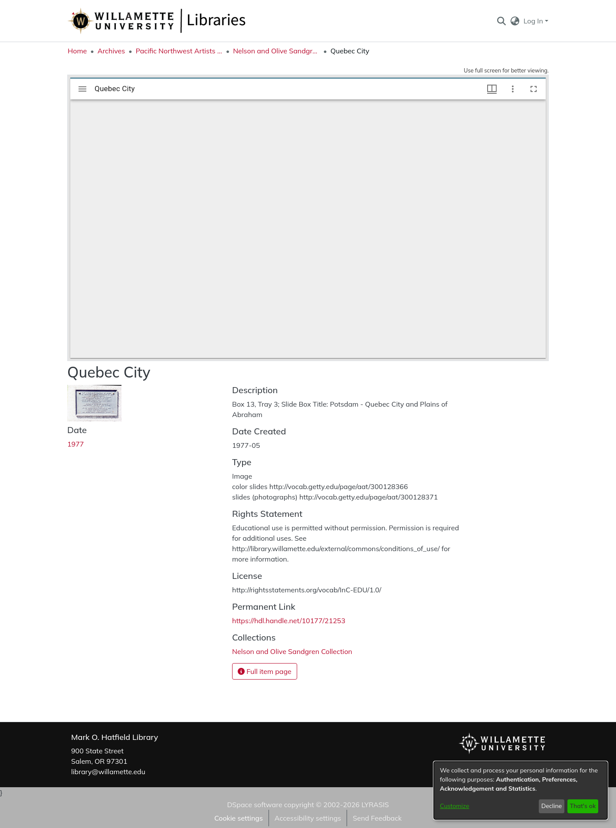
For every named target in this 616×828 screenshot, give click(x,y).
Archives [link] (111, 50)
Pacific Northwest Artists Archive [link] (179, 50)
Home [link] (77, 50)
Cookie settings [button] (238, 818)
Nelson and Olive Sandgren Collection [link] (276, 50)
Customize (454, 806)
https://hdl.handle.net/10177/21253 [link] (288, 620)
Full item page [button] (265, 671)
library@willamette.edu (108, 771)
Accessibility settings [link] (308, 818)
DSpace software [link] (254, 804)
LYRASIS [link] (375, 804)
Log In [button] (534, 20)
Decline (551, 806)
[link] (292, 651)
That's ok (583, 806)
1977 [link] (75, 444)
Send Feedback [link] (377, 818)
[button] (501, 21)
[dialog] (520, 790)
